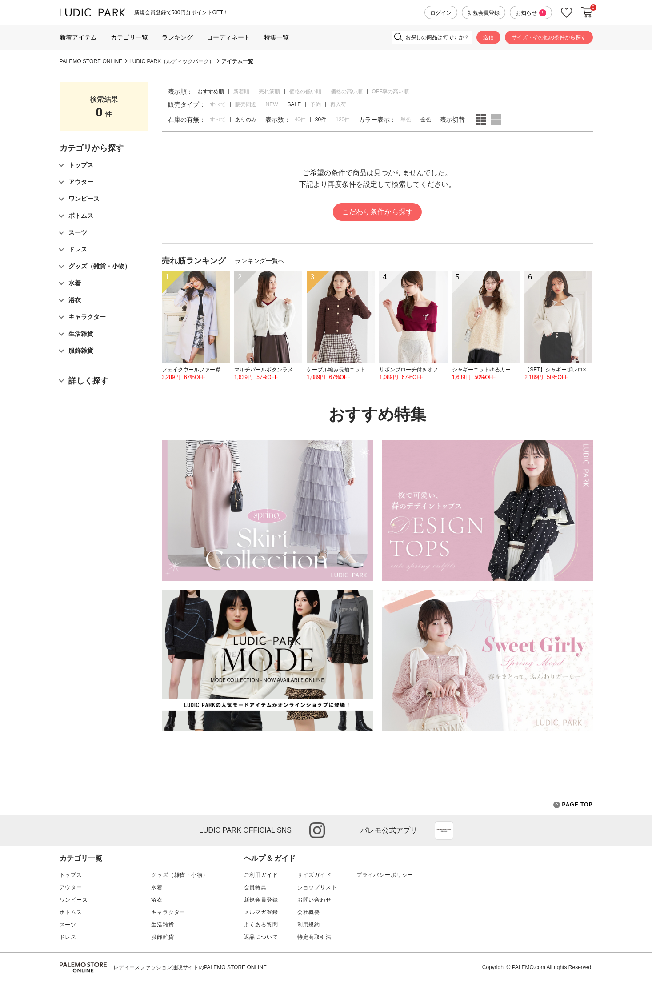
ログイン (441, 13)
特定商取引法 (314, 937)
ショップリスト (317, 887)
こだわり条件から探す (377, 212)
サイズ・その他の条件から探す (549, 37)
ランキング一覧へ (259, 261)
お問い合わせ (314, 900)
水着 (157, 887)
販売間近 (245, 104)
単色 (405, 119)
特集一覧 (276, 37)
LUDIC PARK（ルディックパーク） (171, 61)
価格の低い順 (305, 91)
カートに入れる (587, 12)
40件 (300, 119)
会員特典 (255, 887)
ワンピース (74, 900)
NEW (272, 104)
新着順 (241, 91)
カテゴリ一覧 (129, 37)
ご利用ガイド (261, 875)
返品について (261, 937)
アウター (71, 887)
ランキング (177, 37)
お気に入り (566, 13)
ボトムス (71, 912)
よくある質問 (261, 925)
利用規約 (308, 925)
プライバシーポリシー (384, 875)
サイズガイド (314, 875)
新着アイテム (78, 37)
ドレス (68, 937)
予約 (315, 104)
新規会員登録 (484, 13)
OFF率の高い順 (390, 91)
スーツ (68, 925)
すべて (218, 104)
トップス (71, 875)
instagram (317, 830)
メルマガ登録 (261, 912)
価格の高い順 (347, 91)
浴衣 (157, 900)
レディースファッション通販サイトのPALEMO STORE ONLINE (190, 967)
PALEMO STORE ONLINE (91, 61)
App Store (444, 830)
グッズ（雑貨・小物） (179, 875)
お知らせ (531, 12)
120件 (343, 119)
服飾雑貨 (162, 937)
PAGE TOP (573, 805)
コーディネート (228, 37)
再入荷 (338, 104)
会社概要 (308, 912)
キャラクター (168, 912)
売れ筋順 (269, 91)
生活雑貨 (162, 925)
